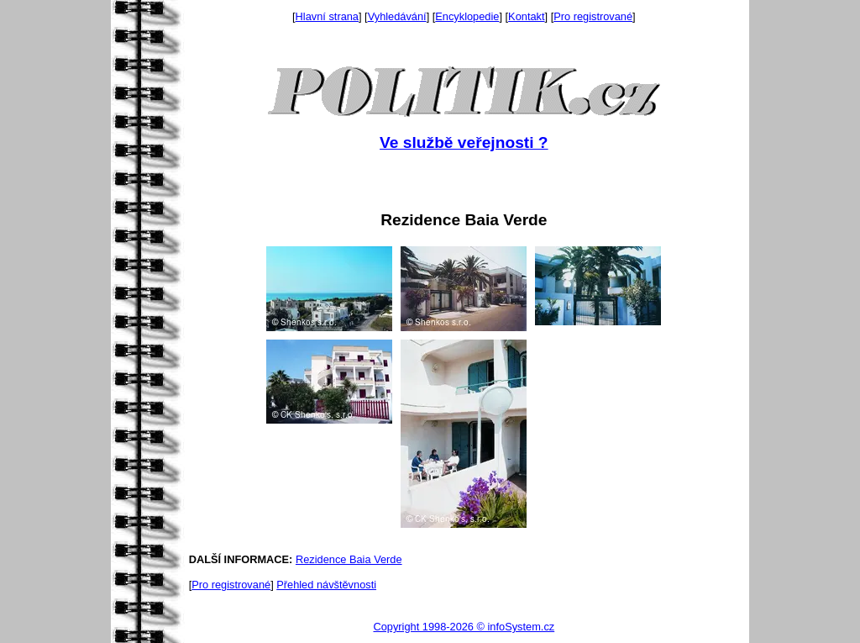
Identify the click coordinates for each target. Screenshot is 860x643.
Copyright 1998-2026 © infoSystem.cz (463, 626)
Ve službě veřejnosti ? (464, 142)
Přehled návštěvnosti (326, 584)
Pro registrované (592, 16)
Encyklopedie (467, 16)
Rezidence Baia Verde (349, 559)
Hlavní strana (327, 16)
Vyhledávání (397, 16)
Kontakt (526, 16)
